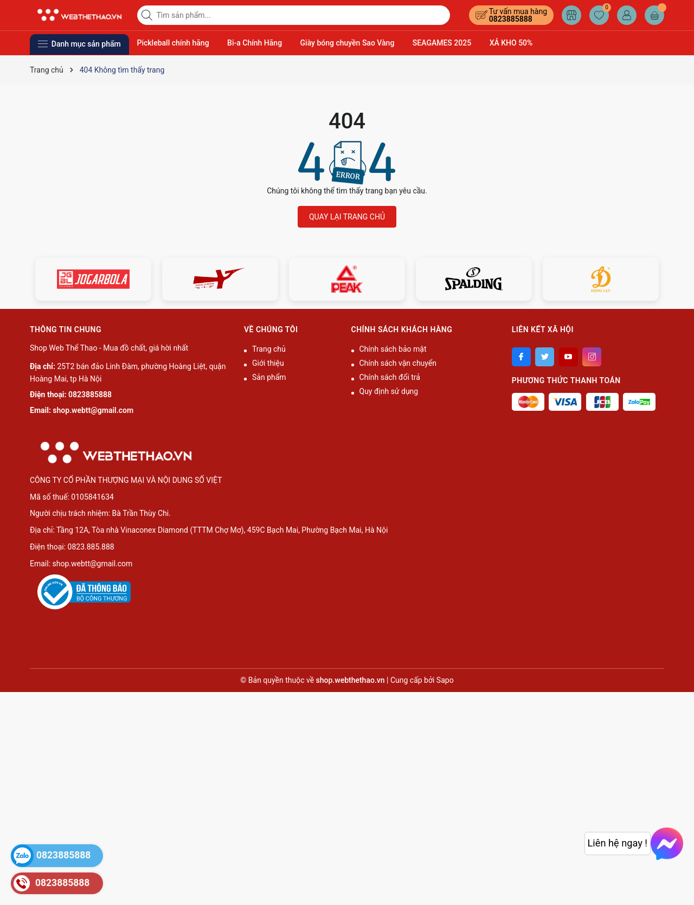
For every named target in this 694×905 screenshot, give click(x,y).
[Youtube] (568, 356)
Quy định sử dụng (389, 391)
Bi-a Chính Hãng (254, 42)
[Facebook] (521, 356)
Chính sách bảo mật (393, 349)
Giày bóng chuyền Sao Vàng (347, 42)
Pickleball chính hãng (173, 42)
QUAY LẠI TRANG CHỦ (347, 216)
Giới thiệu (268, 363)
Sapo (445, 680)
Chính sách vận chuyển (398, 363)
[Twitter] (544, 356)
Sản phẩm (269, 377)
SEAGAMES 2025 (442, 42)
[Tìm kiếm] (148, 15)
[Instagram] (591, 356)
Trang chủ (269, 349)
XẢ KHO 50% (511, 42)
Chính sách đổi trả (389, 377)
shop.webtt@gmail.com (93, 410)
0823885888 (510, 19)
